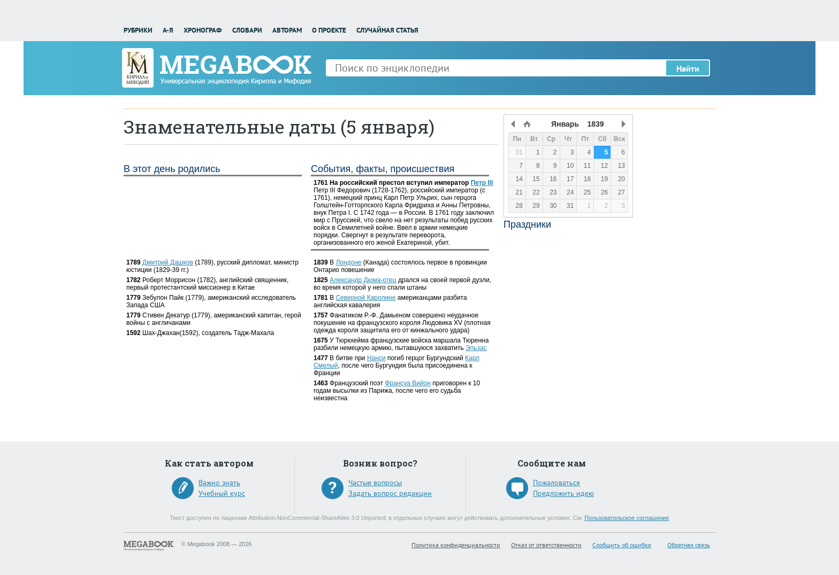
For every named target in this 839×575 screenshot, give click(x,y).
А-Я (168, 30)
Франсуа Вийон (408, 383)
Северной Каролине (365, 297)
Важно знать (219, 482)
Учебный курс (222, 493)
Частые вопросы (375, 482)
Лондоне (348, 262)
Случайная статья (387, 30)
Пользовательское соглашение (626, 518)
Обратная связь (688, 545)
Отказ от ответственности (546, 545)
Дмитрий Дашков (167, 262)
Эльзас (476, 348)
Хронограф (203, 30)
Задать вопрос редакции (390, 493)
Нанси (376, 358)
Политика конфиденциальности (455, 545)
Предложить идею (563, 493)
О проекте (329, 30)
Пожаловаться (556, 482)
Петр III (482, 183)
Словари (247, 30)
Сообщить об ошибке (621, 545)
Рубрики (138, 30)
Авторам (287, 30)
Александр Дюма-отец (363, 280)
